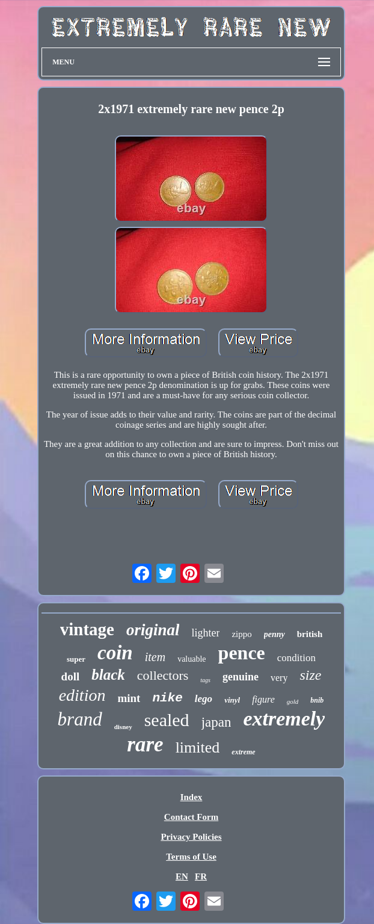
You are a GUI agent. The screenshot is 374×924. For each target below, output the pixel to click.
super (76, 659)
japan (216, 722)
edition (82, 695)
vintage (87, 629)
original (153, 630)
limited (198, 747)
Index (191, 797)
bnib (316, 700)
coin (115, 653)
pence (241, 653)
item (155, 657)
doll (70, 676)
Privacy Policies (191, 837)
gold (293, 701)
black (108, 675)
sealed (166, 720)
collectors (163, 675)
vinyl (232, 699)
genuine (240, 677)
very (279, 678)
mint (128, 698)
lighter (205, 633)
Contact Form (191, 817)
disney (123, 726)
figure (263, 699)
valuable (191, 659)
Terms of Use (191, 856)
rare (145, 744)
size (310, 675)
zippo (241, 634)
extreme (243, 752)
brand (80, 719)
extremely (284, 718)
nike (167, 698)
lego (203, 698)
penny (274, 634)
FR (201, 876)
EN (182, 876)
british (310, 634)
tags (205, 680)
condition (296, 658)
